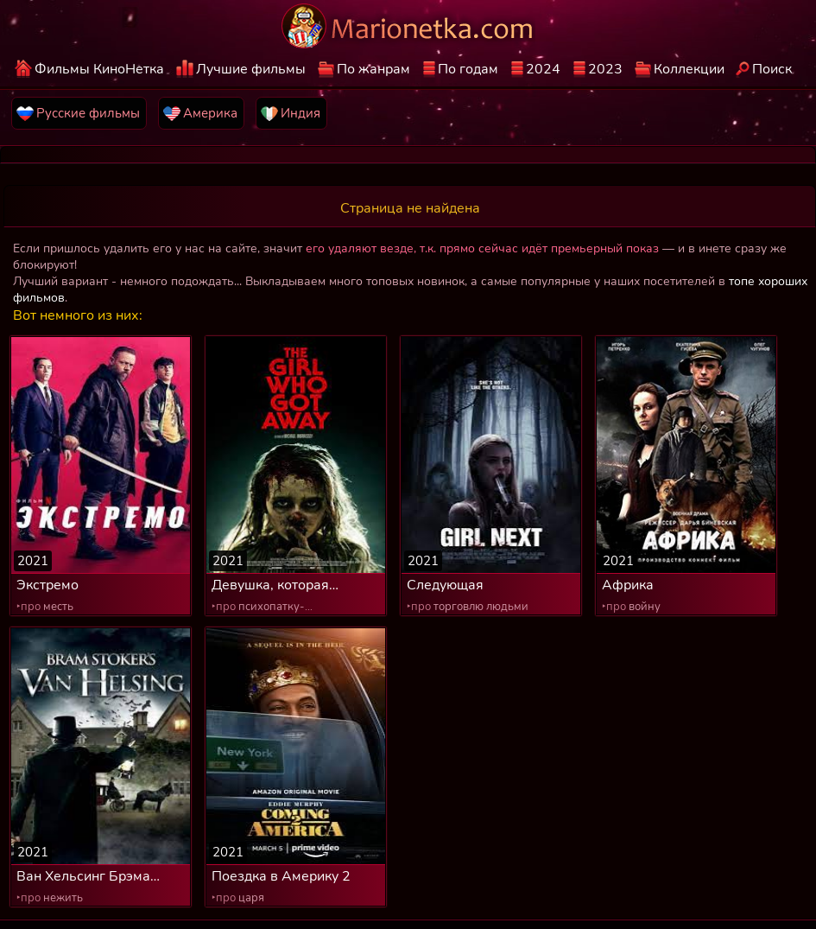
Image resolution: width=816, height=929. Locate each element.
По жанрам (373, 69)
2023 (605, 69)
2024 (543, 69)
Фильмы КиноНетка (99, 69)
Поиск (772, 69)
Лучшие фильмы (251, 69)
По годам (468, 69)
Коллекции (689, 69)
